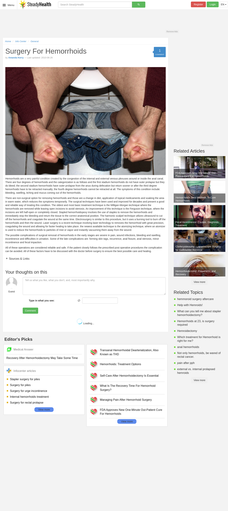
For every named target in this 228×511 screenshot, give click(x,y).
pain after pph (186, 362)
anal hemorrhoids (188, 347)
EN (223, 4)
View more (44, 409)
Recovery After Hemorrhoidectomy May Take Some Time (42, 357)
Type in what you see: (41, 300)
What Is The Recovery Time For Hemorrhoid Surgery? (128, 387)
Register (198, 4)
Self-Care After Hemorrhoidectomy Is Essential (129, 375)
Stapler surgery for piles (25, 379)
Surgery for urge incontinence (28, 390)
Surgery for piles (20, 385)
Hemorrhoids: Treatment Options (120, 364)
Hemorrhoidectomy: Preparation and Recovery (195, 273)
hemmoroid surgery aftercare (195, 299)
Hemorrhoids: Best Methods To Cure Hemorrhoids (195, 199)
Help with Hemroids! (190, 305)
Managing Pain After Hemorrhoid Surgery (126, 399)
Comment (30, 310)
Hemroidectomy (187, 330)
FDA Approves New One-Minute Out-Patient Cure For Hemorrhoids (131, 411)
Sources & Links (18, 258)
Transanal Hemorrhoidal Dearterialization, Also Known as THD (129, 352)
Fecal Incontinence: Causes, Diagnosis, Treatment (197, 224)
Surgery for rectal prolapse (26, 402)
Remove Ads (172, 31)
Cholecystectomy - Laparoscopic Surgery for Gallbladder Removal (198, 248)
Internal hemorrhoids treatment (29, 396)
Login (213, 4)
